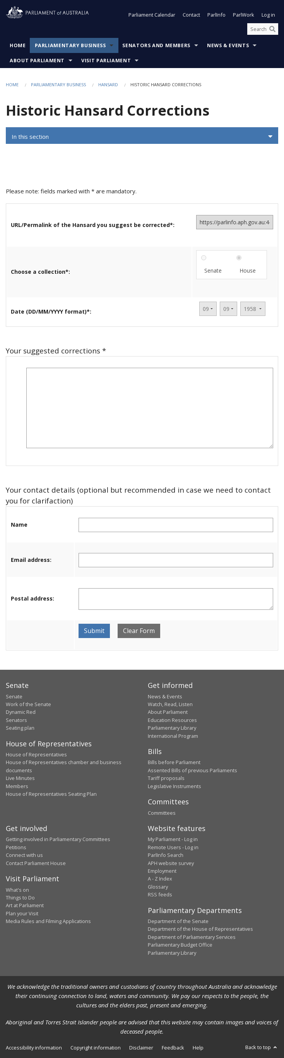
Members (17, 786)
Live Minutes (20, 778)
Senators (16, 720)
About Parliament (37, 60)
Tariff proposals (166, 778)
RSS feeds (160, 894)
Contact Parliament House (36, 863)
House (248, 270)
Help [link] (198, 1047)
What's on (17, 889)
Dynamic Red (21, 711)
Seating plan (20, 727)
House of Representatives (36, 754)
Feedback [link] (173, 1047)
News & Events (228, 45)
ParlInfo (216, 14)
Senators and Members (156, 45)
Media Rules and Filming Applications (48, 921)
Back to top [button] (261, 1047)
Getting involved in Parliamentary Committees (58, 839)
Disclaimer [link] (141, 1047)
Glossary (158, 886)
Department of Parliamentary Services (192, 936)
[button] (142, 136)
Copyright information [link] (95, 1047)
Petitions (16, 847)
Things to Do (20, 897)
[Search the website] (262, 29)
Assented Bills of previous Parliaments (192, 770)
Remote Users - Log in (173, 847)
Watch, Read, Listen (170, 704)
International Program (173, 735)
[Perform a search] (272, 29)
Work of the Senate (28, 704)
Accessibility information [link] (34, 1047)
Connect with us (24, 855)
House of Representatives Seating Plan (51, 793)
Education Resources (172, 720)
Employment (162, 870)
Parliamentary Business (70, 45)
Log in (268, 14)
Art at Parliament (25, 905)
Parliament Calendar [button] (151, 14)
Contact (191, 14)
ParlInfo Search (165, 855)
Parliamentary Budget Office (180, 944)
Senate (213, 270)
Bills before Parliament (174, 762)
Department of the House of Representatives (200, 928)
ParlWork (243, 14)
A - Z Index (160, 878)
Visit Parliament (106, 60)
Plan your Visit (22, 913)
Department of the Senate (178, 921)
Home (18, 45)
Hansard (108, 84)
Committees (162, 812)
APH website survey (171, 863)
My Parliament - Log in (173, 839)
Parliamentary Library (172, 727)
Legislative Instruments (174, 786)
